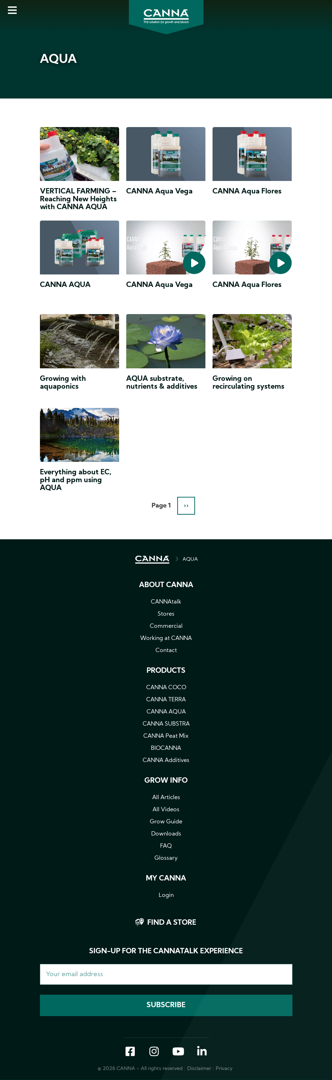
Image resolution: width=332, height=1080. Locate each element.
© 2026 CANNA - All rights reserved (140, 1068)
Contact (166, 650)
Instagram (154, 1052)
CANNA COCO (166, 688)
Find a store (171, 923)
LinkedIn (202, 1052)
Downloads (166, 834)
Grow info (166, 780)
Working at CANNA (166, 638)
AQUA (190, 559)
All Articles (166, 798)
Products (166, 671)
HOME (152, 559)
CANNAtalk (166, 602)
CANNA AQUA (166, 712)
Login (166, 895)
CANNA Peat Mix (166, 736)
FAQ (166, 846)
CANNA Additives (166, 760)
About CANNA (166, 585)
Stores (166, 614)
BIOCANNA (166, 748)
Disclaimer (199, 1068)
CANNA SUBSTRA (166, 724)
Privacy (224, 1068)
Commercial (166, 626)
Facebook (130, 1052)
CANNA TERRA (166, 700)
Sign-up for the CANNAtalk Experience (166, 951)
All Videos (166, 810)
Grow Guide (166, 822)
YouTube (178, 1052)
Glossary (166, 858)
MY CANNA (166, 878)
